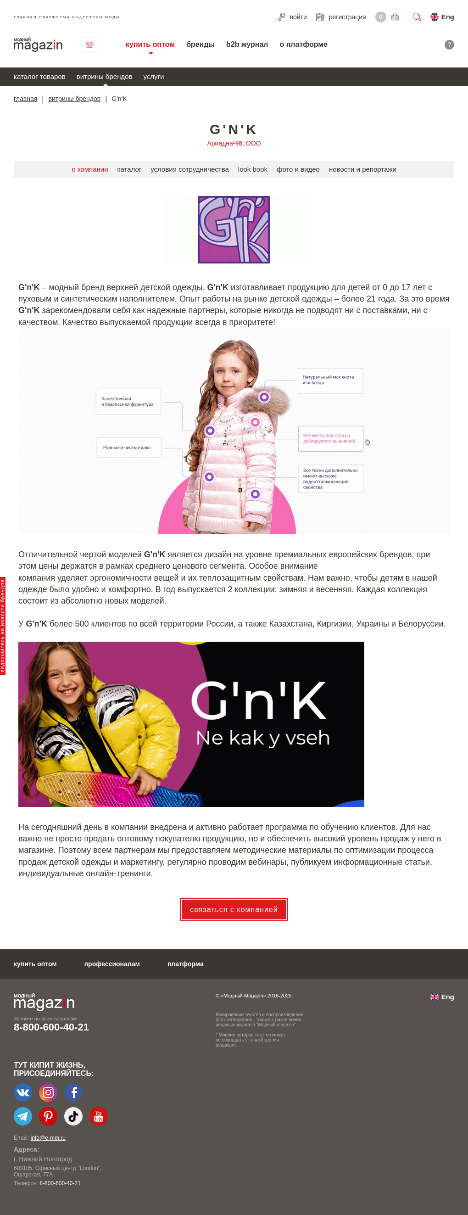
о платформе (303, 44)
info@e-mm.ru (48, 1138)
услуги (154, 76)
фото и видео (298, 169)
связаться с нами (89, 44)
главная (25, 98)
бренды (200, 44)
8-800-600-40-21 (51, 1027)
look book (252, 169)
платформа (185, 964)
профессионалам (112, 964)
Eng (447, 17)
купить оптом (150, 44)
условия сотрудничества (189, 169)
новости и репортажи (362, 169)
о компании (90, 169)
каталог (129, 169)
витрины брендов (105, 76)
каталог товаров (40, 76)
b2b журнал (247, 44)
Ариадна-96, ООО (234, 143)
